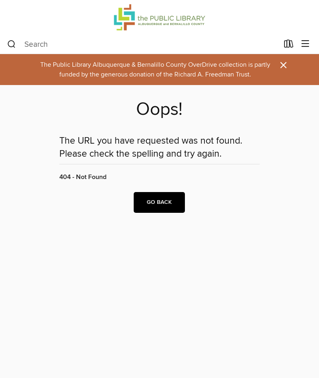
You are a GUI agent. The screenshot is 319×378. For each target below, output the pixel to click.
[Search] (11, 44)
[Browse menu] (305, 44)
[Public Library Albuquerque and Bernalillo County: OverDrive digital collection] (159, 17)
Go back (159, 202)
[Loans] (288, 45)
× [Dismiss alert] (283, 65)
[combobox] (143, 44)
